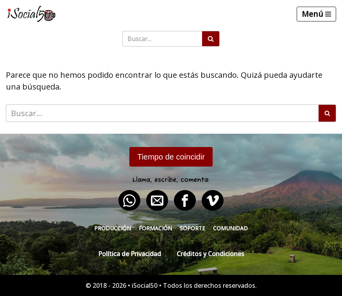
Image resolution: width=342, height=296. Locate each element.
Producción (112, 228)
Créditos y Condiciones (210, 253)
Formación (155, 228)
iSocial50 (145, 285)
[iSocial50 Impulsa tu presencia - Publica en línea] (31, 13)
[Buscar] (162, 39)
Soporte (192, 228)
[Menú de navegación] (316, 14)
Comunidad (230, 228)
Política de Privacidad (129, 253)
